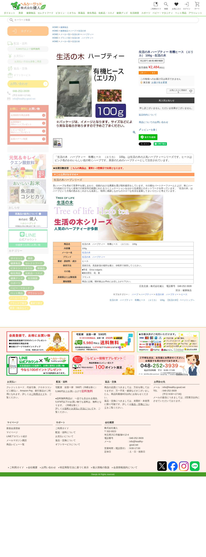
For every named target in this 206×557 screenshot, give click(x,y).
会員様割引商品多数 (20, 115)
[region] (103, 13)
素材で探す (36, 303)
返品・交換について (65, 440)
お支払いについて (64, 436)
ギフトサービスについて (67, 444)
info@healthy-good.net (24, 98)
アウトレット (195, 13)
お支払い (11, 381)
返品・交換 (110, 381)
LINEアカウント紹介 (16, 436)
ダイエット (9, 13)
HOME (55, 27)
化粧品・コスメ (106, 13)
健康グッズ (122, 13)
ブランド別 (65, 38)
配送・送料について (65, 432)
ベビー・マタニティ (163, 13)
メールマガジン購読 (16, 440)
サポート (60, 422)
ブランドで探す (18, 303)
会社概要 (109, 422)
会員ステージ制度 (19, 139)
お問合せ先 (159, 381)
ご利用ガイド (38, 394)
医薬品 (81, 13)
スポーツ (145, 13)
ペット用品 (180, 13)
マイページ (12, 422)
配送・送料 (61, 381)
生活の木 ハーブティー (82, 38)
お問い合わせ (50, 467)
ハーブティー (88, 34)
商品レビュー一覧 (15, 444)
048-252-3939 (21, 91)
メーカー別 (65, 34)
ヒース (184, 294)
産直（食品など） (19, 308)
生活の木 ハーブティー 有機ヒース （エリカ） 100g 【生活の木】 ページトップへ (152, 300)
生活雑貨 (134, 13)
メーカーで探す (18, 298)
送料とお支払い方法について (79, 408)
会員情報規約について (131, 467)
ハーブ (73, 31)
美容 (21, 13)
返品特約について (148, 114)
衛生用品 (91, 13)
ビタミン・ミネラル (66, 13)
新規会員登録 (13, 428)
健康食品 (30, 13)
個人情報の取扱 (106, 467)
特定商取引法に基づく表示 (77, 467)
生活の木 (82, 31)
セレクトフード (45, 13)
